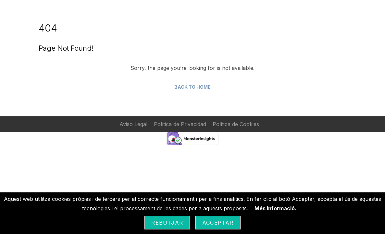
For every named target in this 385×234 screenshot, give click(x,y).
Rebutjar (167, 222)
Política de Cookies (236, 124)
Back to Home (192, 87)
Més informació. (275, 208)
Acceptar (218, 222)
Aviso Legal (133, 124)
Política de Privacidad (180, 124)
